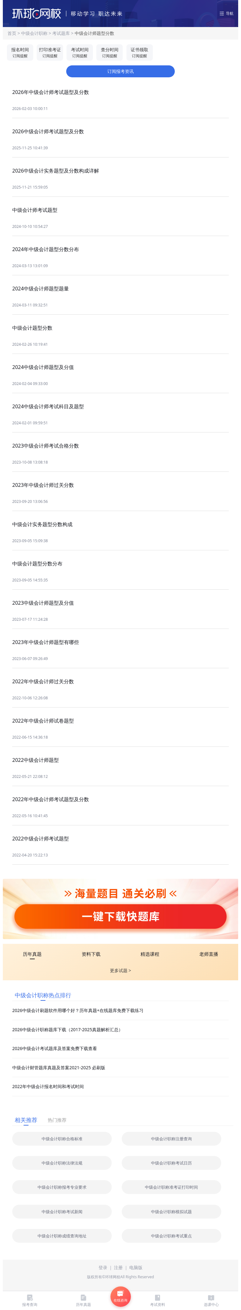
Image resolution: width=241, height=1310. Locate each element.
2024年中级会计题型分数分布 (45, 249)
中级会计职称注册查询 (171, 1139)
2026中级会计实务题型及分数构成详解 (55, 170)
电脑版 (135, 1267)
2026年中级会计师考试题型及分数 (50, 92)
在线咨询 (120, 1296)
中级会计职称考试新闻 (62, 1211)
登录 (103, 1267)
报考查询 (29, 1300)
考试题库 (61, 33)
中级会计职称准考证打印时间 (171, 1187)
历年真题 (83, 1300)
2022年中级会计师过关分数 (43, 681)
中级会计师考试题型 (34, 209)
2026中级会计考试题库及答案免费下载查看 (54, 1048)
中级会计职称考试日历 (171, 1163)
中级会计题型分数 (32, 327)
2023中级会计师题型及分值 (43, 602)
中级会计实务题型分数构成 (42, 524)
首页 (13, 33)
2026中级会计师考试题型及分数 (48, 131)
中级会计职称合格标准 (62, 1139)
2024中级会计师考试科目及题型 (48, 406)
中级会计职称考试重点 (171, 1236)
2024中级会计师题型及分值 (43, 367)
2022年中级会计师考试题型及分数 (50, 799)
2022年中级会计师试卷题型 (43, 720)
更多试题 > (120, 970)
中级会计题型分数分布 (37, 563)
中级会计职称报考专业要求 (62, 1187)
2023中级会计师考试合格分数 (45, 445)
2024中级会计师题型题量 (40, 288)
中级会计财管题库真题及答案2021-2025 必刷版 (58, 1068)
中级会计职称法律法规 (62, 1163)
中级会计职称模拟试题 (171, 1211)
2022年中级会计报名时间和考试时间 (48, 1086)
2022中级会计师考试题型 (40, 838)
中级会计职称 (35, 33)
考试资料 (157, 1300)
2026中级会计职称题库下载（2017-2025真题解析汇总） (67, 1029)
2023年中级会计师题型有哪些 (45, 642)
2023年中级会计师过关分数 (43, 485)
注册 (118, 1267)
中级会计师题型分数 (94, 33)
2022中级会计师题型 (35, 760)
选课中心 (211, 1300)
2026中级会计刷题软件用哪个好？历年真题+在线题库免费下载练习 (77, 1010)
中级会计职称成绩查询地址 (62, 1236)
